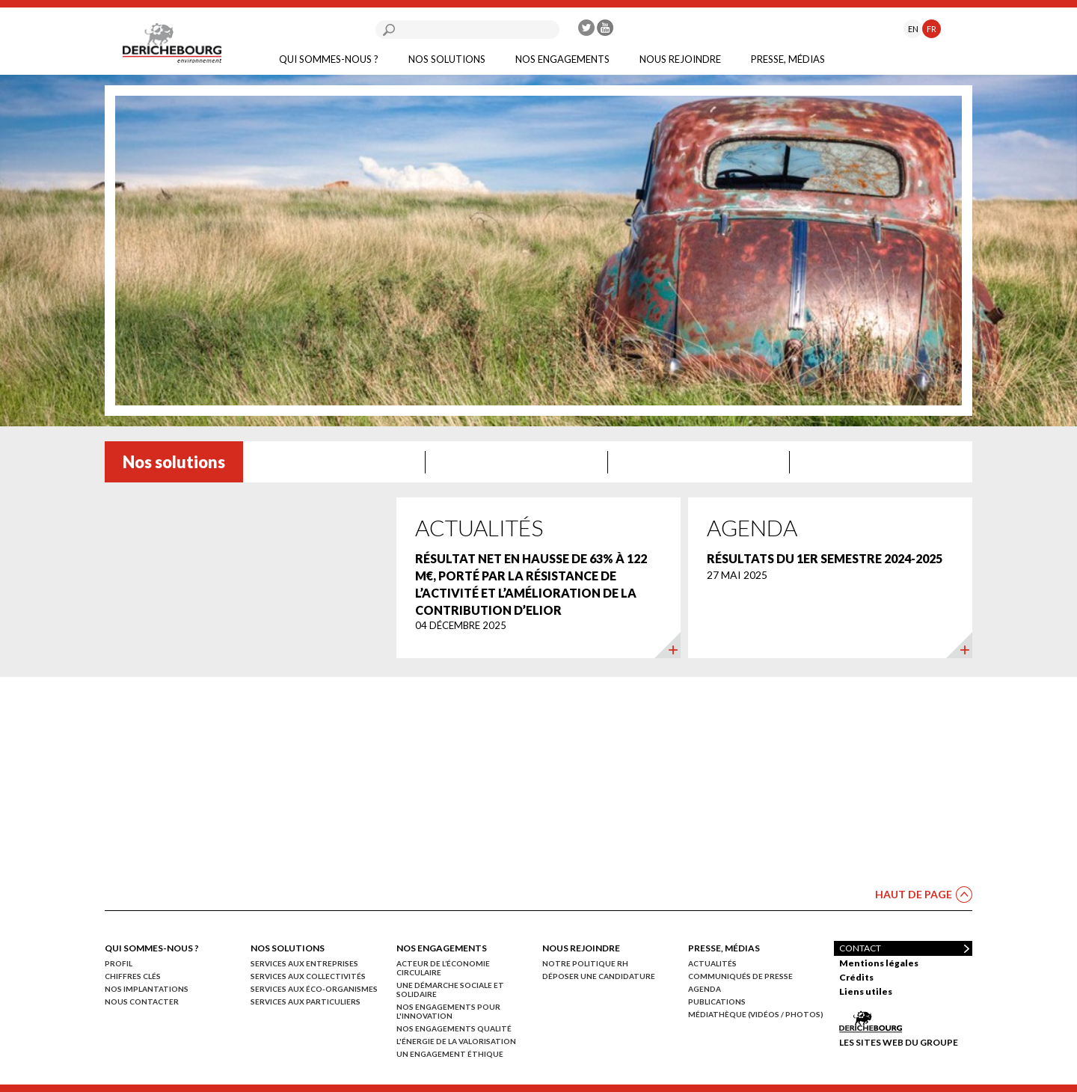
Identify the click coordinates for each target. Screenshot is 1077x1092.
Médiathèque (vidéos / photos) (755, 1014)
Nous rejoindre (680, 59)
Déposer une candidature (598, 976)
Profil (118, 963)
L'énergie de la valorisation (456, 1041)
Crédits (856, 977)
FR (931, 29)
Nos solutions (446, 59)
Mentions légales (878, 963)
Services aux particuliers (305, 1001)
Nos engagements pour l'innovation (448, 1011)
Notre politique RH (585, 963)
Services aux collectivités (308, 976)
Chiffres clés (133, 976)
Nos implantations (146, 988)
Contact (860, 948)
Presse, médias (788, 59)
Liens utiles (865, 991)
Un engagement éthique (449, 1053)
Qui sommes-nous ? (328, 59)
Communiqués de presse (740, 976)
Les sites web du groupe (898, 1042)
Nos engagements (562, 59)
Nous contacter (142, 1001)
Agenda (704, 988)
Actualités (712, 963)
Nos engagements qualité (454, 1028)
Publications (717, 1001)
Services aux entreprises (304, 963)
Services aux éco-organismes (314, 988)
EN (913, 29)
